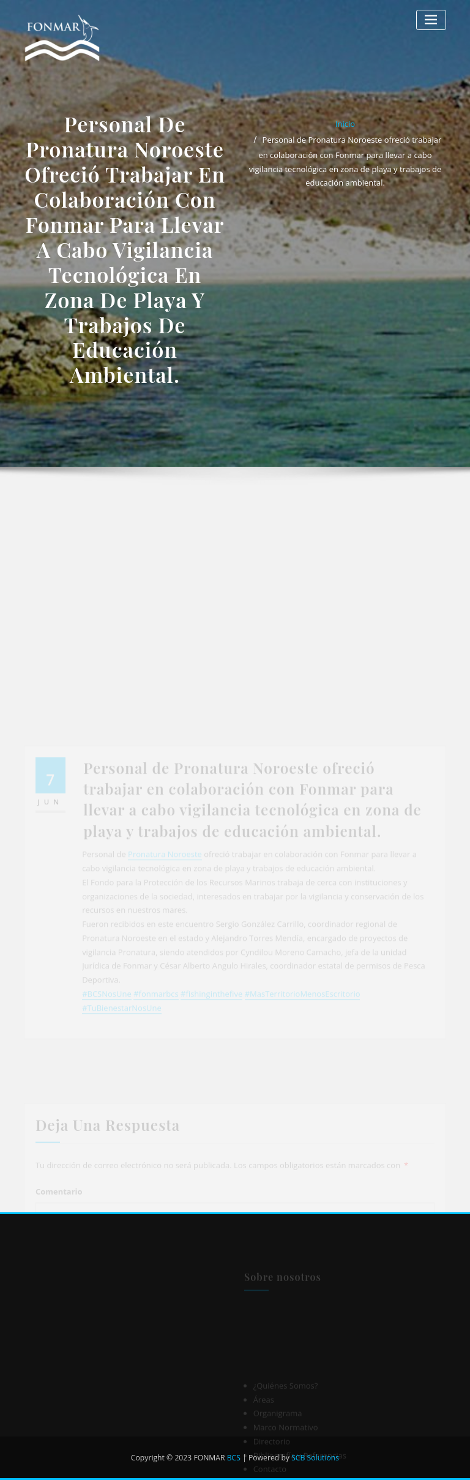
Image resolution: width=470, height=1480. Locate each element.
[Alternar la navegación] (431, 20)
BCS (234, 1457)
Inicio (345, 123)
